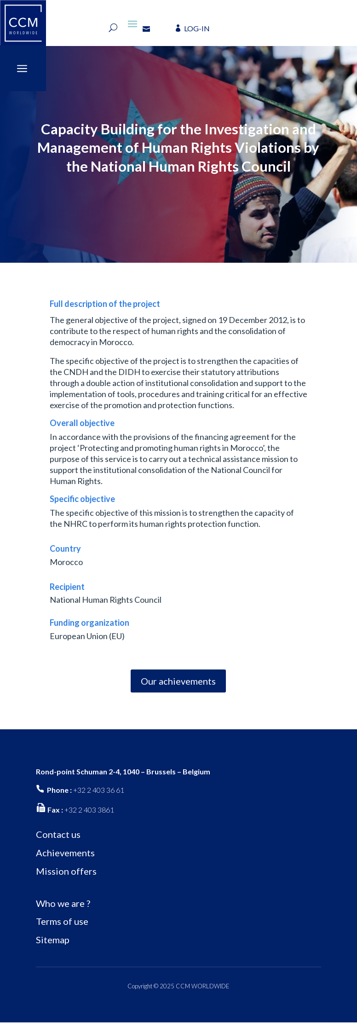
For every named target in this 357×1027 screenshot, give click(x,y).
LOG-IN (197, 28)
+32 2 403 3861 (89, 814)
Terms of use (62, 925)
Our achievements (178, 685)
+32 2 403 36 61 (98, 794)
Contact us (58, 838)
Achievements (65, 857)
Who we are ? (63, 907)
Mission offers (66, 875)
